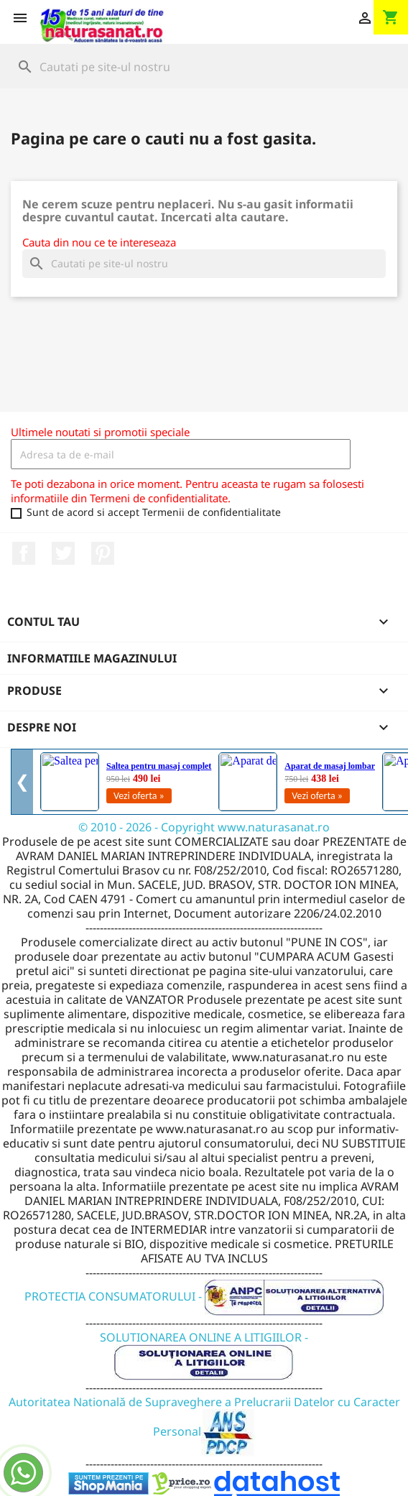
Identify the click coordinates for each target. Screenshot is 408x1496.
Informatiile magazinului (92, 658)
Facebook (23, 553)
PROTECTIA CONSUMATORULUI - (204, 1296)
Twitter (63, 553)
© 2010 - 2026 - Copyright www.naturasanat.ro (204, 827)
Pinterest (102, 553)
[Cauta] (204, 66)
